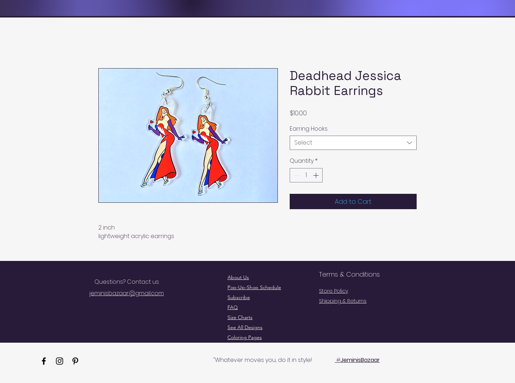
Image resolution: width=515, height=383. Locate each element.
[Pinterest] (75, 361)
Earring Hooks (309, 129)
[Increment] (317, 175)
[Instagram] (59, 361)
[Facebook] (44, 361)
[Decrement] (296, 175)
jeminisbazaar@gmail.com (126, 293)
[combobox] (353, 143)
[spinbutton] (306, 175)
